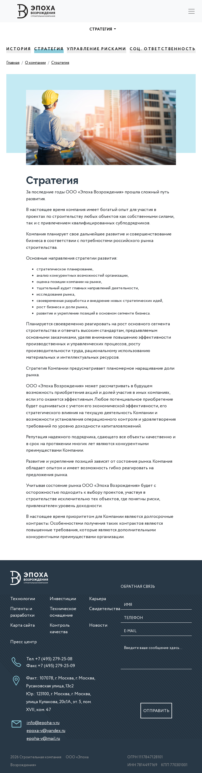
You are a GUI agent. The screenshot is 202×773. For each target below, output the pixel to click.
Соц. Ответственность (163, 50)
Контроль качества (60, 629)
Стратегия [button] (101, 29)
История (18, 50)
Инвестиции (63, 599)
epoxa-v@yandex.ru (46, 731)
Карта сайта (22, 625)
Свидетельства (104, 609)
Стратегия (48, 50)
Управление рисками (96, 50)
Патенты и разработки (22, 612)
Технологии (22, 599)
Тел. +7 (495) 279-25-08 (49, 659)
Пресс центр (23, 642)
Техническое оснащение (63, 612)
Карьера (97, 599)
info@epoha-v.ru (43, 723)
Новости (98, 625)
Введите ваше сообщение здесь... (156, 656)
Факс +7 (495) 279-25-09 (50, 666)
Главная (12, 63)
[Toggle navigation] (191, 11)
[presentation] (157, 683)
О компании (35, 63)
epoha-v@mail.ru (43, 738)
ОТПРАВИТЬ (156, 711)
